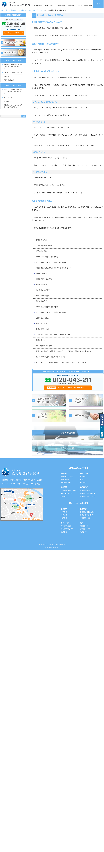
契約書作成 (84, 487)
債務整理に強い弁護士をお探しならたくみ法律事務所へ (13, 67)
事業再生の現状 (41, 285)
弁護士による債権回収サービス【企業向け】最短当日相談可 (13, 92)
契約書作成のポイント (88, 496)
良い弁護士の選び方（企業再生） (48, 307)
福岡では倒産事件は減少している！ (49, 346)
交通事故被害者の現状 (44, 246)
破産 (81, 480)
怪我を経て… (40, 340)
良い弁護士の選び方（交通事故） (48, 257)
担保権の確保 (66, 483)
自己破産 (64, 518)
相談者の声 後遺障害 (44, 279)
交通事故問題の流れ (87, 512)
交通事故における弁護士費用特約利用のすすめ (53, 334)
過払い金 (64, 515)
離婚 (6, 76)
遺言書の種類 (66, 526)
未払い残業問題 (67, 493)
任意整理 (64, 512)
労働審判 (64, 496)
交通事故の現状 (41, 240)
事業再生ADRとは (42, 296)
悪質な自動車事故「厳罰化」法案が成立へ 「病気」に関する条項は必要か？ (63, 351)
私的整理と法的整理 (43, 290)
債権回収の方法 (67, 477)
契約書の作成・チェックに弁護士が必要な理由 (13, 106)
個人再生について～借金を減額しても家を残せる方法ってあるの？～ (61, 362)
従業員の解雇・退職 (68, 490)
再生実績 (83, 483)
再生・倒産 (8, 97)
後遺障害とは (85, 518)
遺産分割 (64, 532)
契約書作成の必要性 (87, 493)
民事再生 (83, 477)
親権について (85, 529)
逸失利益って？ (41, 273)
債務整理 (64, 509)
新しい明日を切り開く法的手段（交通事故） (52, 262)
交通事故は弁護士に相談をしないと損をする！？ (53, 268)
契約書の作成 (85, 490)
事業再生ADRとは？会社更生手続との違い (51, 357)
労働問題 (8, 101)
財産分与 (83, 532)
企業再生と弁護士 (42, 318)
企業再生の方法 (41, 323)
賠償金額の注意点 (86, 515)
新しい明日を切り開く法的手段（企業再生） (52, 312)
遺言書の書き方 (67, 529)
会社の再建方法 (41, 301)
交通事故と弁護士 (42, 251)
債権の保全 (65, 480)
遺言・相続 (9, 80)
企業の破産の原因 (42, 329)
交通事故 (83, 509)
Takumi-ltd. (56, 547)
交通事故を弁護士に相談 (13, 72)
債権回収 (64, 473)
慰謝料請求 (84, 526)
